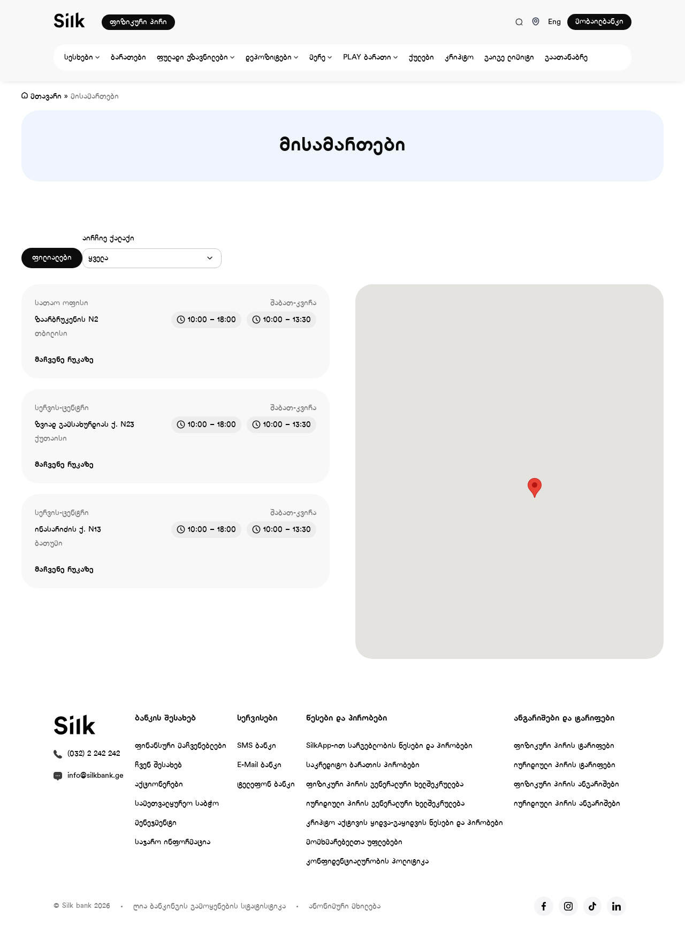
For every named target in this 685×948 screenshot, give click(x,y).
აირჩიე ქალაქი (108, 238)
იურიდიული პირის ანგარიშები (567, 803)
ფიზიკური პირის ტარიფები (564, 745)
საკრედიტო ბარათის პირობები (363, 765)
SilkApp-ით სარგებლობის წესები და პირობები (389, 745)
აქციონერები (159, 784)
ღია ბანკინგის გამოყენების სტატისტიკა (209, 906)
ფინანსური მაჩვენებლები (180, 745)
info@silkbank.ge (95, 775)
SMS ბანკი (256, 745)
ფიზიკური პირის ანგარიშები (566, 784)
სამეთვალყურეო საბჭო (177, 803)
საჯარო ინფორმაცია (172, 842)
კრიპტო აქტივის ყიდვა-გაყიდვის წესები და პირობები (404, 823)
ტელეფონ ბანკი (266, 784)
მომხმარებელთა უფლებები (354, 842)
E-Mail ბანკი (259, 765)
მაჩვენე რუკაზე (64, 360)
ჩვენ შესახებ (158, 765)
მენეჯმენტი (156, 823)
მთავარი (46, 96)
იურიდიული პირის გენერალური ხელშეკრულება (385, 803)
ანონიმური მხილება (344, 906)
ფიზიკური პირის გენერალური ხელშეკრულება (384, 784)
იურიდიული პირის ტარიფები (564, 765)
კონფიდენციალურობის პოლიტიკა (367, 861)
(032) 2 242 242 (93, 754)
